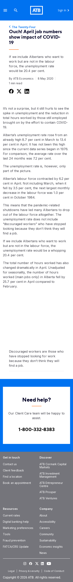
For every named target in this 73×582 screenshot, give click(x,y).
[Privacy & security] (29, 571)
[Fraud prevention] (14, 540)
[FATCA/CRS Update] (16, 546)
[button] (5, 10)
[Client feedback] (13, 470)
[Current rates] (11, 515)
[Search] (16, 10)
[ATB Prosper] (48, 492)
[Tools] (6, 534)
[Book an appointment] (17, 482)
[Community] (47, 534)
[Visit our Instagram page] (25, 563)
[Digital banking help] (16, 521)
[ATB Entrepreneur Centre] (51, 484)
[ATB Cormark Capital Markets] (53, 465)
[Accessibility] (48, 521)
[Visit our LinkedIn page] (42, 563)
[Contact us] (10, 464)
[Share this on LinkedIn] (26, 91)
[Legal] (11, 571)
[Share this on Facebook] (11, 91)
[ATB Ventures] (48, 498)
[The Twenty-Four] (36, 27)
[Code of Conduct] (54, 571)
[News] (43, 552)
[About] (43, 515)
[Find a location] (12, 476)
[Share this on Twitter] (19, 91)
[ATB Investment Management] (50, 475)
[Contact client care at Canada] (36, 430)
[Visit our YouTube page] (48, 563)
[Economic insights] (51, 546)
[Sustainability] (48, 540)
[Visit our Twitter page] (37, 563)
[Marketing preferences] (18, 528)
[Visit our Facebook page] (31, 563)
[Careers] (45, 528)
